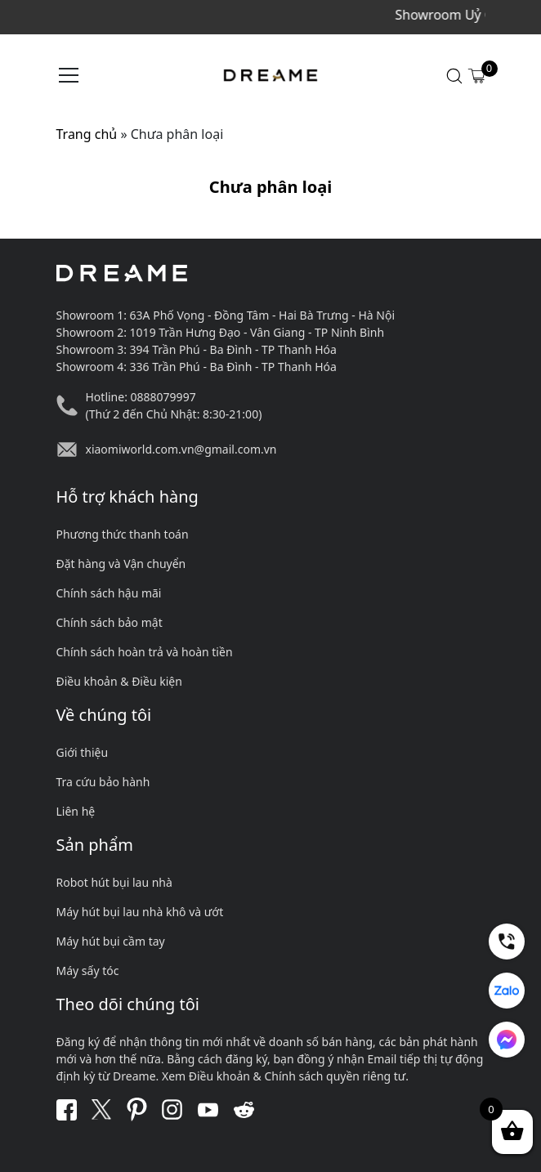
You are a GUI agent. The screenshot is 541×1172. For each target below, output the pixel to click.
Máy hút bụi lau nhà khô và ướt (140, 911)
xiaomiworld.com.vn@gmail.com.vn (181, 449)
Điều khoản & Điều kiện (119, 681)
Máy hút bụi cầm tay (110, 941)
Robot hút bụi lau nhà (114, 882)
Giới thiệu (82, 752)
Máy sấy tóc (87, 970)
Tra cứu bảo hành (103, 782)
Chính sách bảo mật (109, 622)
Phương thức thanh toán (122, 534)
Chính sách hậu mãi (109, 593)
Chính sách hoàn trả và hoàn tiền (144, 652)
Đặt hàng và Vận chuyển (121, 563)
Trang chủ (87, 134)
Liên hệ (76, 811)
